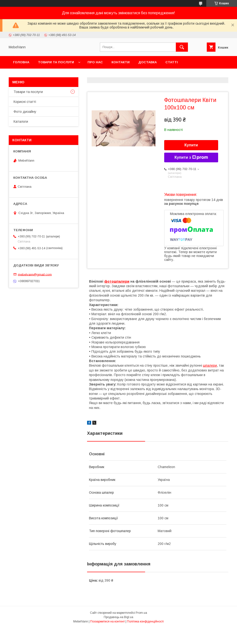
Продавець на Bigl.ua (118, 617)
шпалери (210, 365)
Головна (21, 62)
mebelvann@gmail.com (35, 274)
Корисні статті (25, 102)
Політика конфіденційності (145, 621)
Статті (171, 62)
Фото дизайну (25, 112)
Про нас (95, 62)
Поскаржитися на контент (107, 621)
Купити (191, 145)
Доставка (147, 62)
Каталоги (21, 121)
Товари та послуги (56, 62)
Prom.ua (141, 612)
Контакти (120, 62)
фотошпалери (116, 281)
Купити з (191, 157)
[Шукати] (182, 47)
